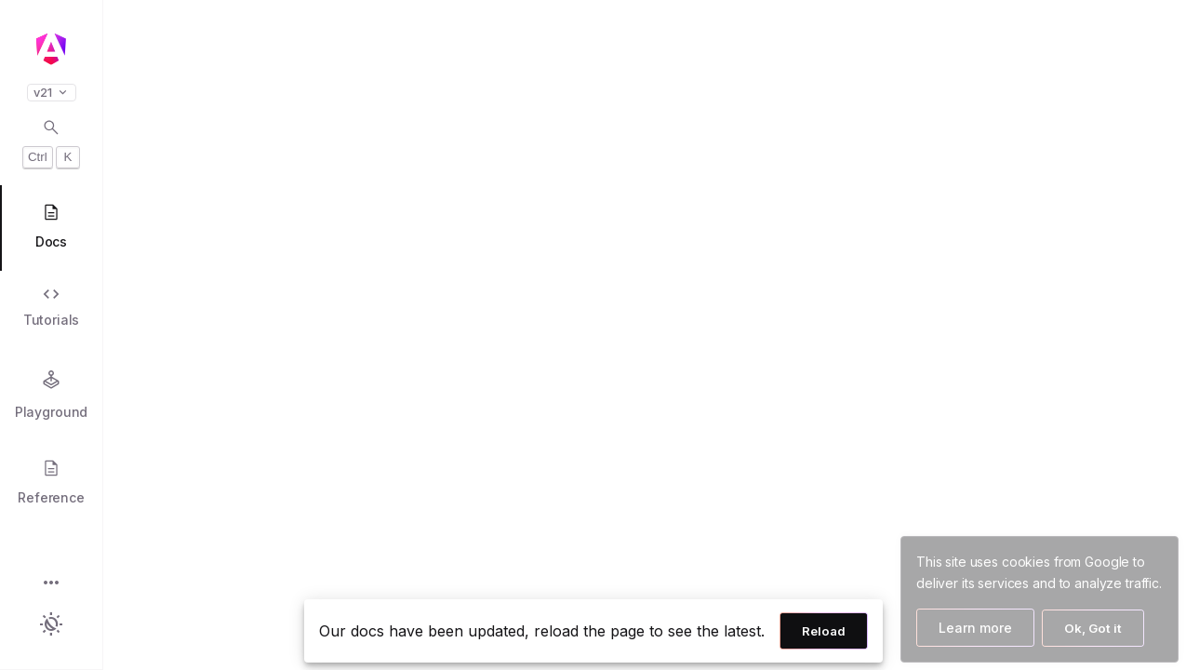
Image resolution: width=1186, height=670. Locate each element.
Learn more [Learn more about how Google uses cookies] (975, 628)
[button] (51, 583)
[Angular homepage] (51, 49)
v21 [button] (51, 93)
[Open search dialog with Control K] (51, 143)
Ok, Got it (1093, 628)
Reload (824, 630)
